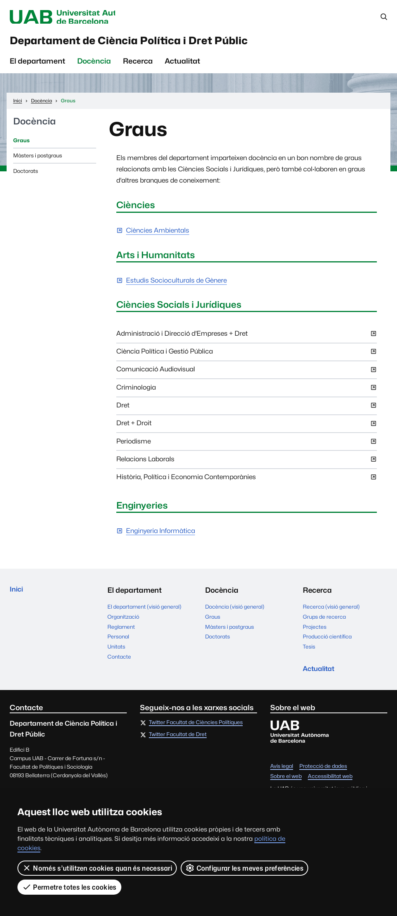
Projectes (314, 631)
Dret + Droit (246, 429)
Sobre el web (286, 781)
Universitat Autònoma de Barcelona (78, 17)
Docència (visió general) (234, 610)
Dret (246, 411)
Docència (94, 64)
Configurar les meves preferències (244, 868)
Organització (123, 621)
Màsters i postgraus (37, 159)
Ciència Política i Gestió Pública (246, 357)
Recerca (138, 64)
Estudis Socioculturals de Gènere (176, 284)
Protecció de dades (323, 771)
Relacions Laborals (246, 465)
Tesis (309, 650)
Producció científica (327, 641)
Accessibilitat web (330, 781)
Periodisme (246, 447)
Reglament (121, 631)
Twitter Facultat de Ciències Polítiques (196, 728)
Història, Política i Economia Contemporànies (246, 483)
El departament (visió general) (144, 610)
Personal (118, 641)
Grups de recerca (324, 621)
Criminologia (246, 393)
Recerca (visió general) (331, 610)
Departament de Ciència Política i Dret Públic (154, 42)
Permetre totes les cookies (69, 887)
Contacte (119, 660)
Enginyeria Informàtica (160, 535)
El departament (37, 64)
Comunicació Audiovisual (246, 376)
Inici (17, 594)
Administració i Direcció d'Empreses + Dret (246, 340)
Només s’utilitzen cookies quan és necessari (97, 868)
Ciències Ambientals (157, 235)
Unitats (116, 650)
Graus (21, 144)
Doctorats (25, 175)
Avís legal (281, 771)
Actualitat (182, 64)
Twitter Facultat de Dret (178, 740)
